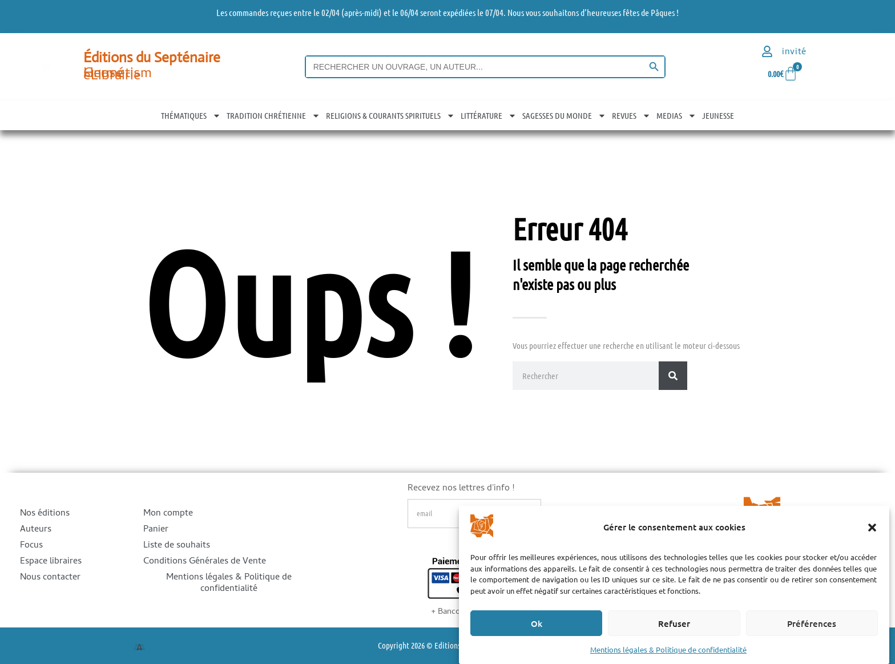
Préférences (811, 623)
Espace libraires (51, 561)
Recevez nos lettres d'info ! (461, 490)
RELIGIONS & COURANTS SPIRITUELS (390, 115)
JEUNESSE (718, 115)
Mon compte (168, 513)
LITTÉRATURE (489, 115)
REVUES (631, 115)
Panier (155, 529)
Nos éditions (45, 513)
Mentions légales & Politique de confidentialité (668, 649)
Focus (31, 545)
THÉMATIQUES (191, 115)
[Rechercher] (673, 375)
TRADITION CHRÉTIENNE (273, 115)
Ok (536, 623)
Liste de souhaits (176, 545)
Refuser (674, 623)
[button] (872, 527)
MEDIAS (676, 115)
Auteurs (35, 529)
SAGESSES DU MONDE (564, 115)
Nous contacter (50, 577)
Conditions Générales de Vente (204, 561)
